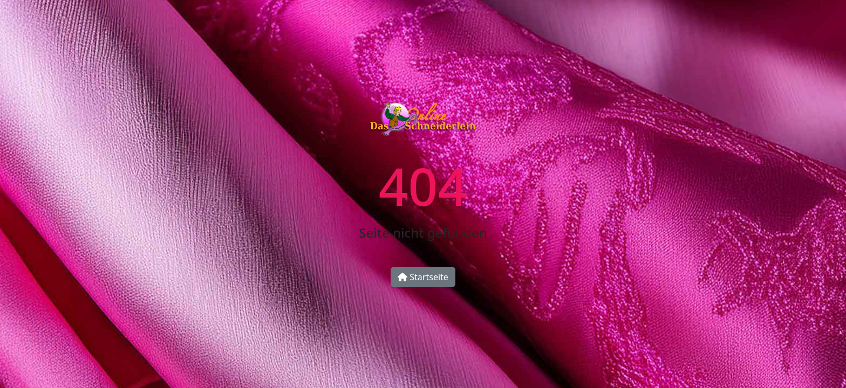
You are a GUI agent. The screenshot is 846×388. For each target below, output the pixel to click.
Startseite (423, 277)
